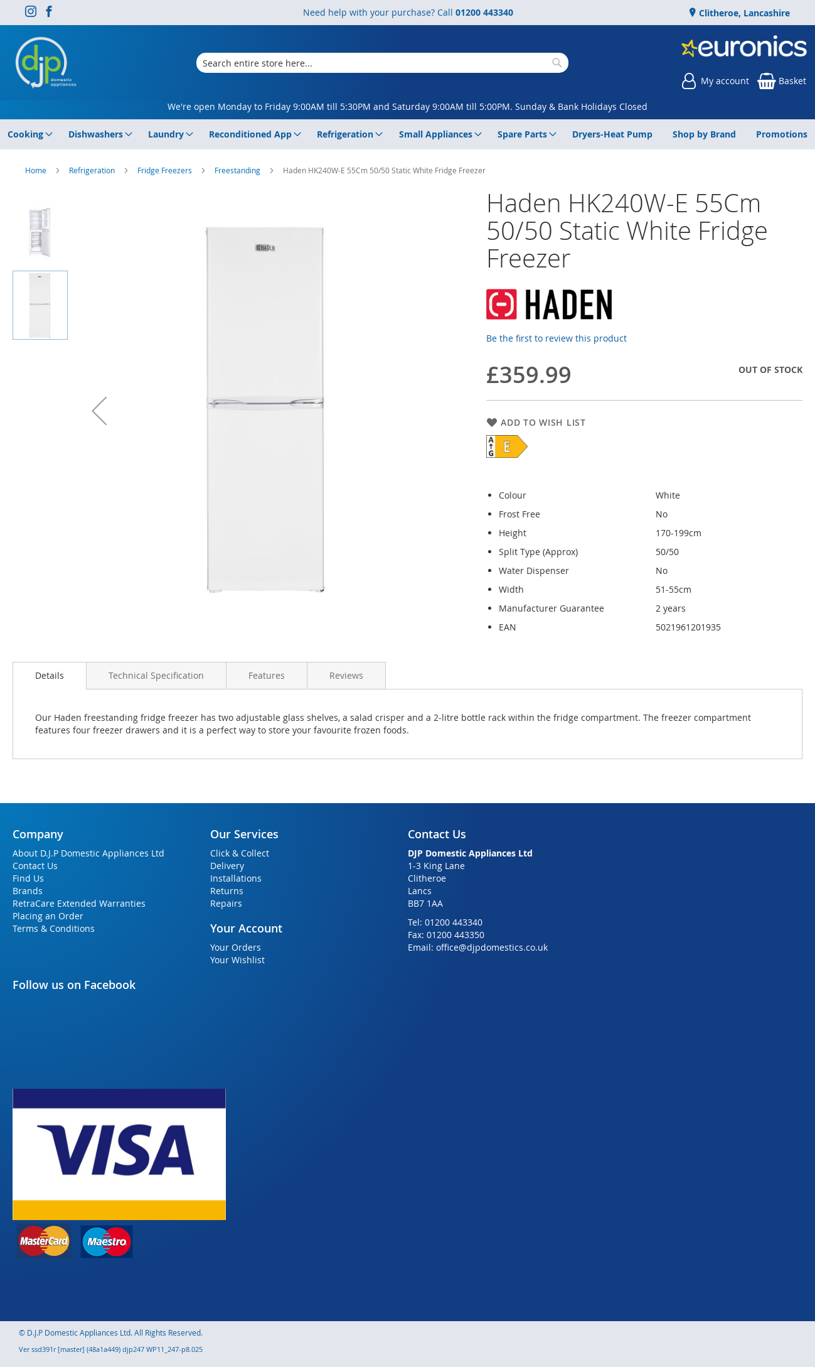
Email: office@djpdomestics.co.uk (478, 947)
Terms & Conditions (54, 928)
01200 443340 (484, 12)
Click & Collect (239, 853)
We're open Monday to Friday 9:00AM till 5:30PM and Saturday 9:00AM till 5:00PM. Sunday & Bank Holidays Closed (407, 106)
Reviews (346, 675)
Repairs (226, 903)
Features (266, 675)
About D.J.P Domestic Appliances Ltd (88, 853)
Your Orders (235, 947)
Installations (236, 878)
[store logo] (45, 62)
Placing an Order (48, 916)
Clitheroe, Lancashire (743, 13)
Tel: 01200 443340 (445, 922)
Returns (226, 891)
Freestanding (238, 170)
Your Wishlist (237, 960)
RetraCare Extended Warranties (79, 903)
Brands (28, 891)
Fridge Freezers (165, 170)
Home (36, 170)
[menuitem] (28, 134)
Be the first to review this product (556, 338)
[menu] (407, 134)
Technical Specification (156, 675)
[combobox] (382, 63)
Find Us (28, 878)
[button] (99, 410)
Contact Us (35, 866)
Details (49, 675)
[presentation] (50, 675)
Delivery (227, 866)
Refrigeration (93, 170)
